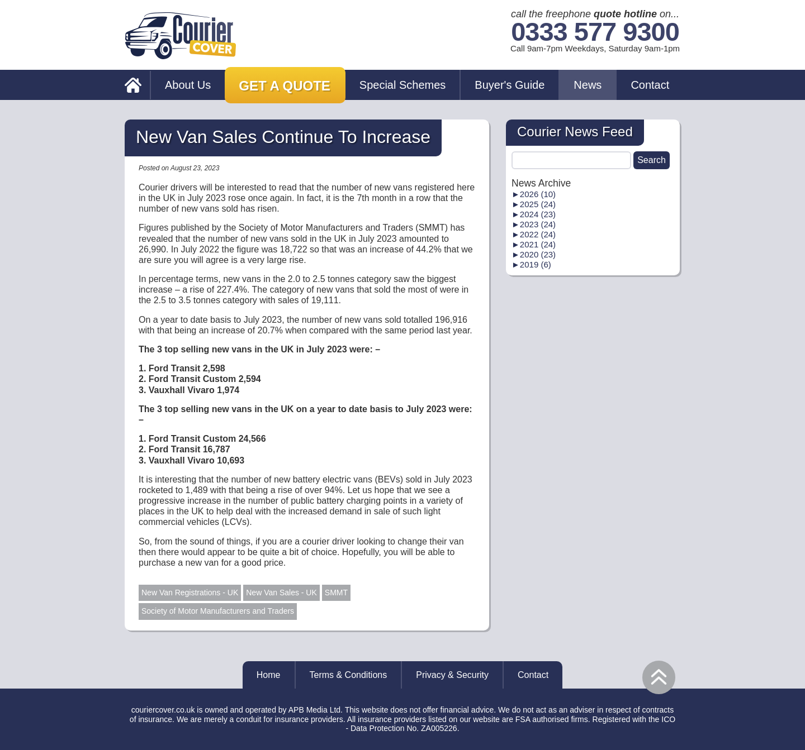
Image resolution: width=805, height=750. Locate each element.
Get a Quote (284, 85)
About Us (188, 85)
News (588, 85)
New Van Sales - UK (281, 592)
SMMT (336, 592)
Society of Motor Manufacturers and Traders (217, 610)
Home (269, 675)
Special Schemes (402, 85)
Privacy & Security (452, 675)
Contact (650, 85)
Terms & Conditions (348, 675)
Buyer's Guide (509, 85)
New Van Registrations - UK (189, 592)
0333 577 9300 (595, 32)
